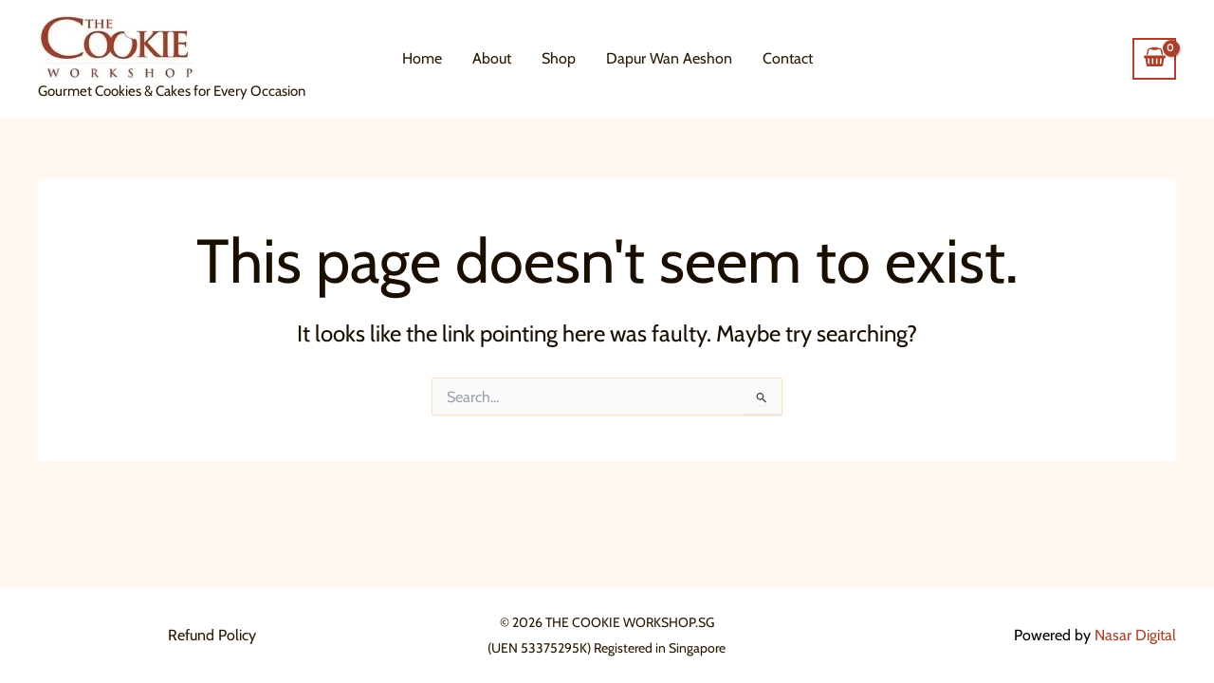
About (491, 58)
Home (422, 58)
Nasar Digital (1135, 635)
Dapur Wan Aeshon (669, 58)
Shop (559, 58)
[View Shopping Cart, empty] (1154, 59)
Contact (788, 58)
